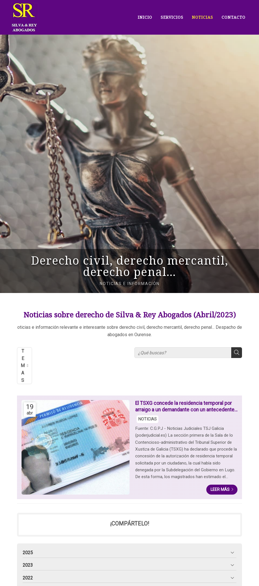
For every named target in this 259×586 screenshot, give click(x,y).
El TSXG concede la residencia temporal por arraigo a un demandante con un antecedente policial (184, 406)
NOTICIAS (202, 17)
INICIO (145, 17)
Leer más (220, 489)
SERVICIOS (172, 17)
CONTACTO (233, 17)
